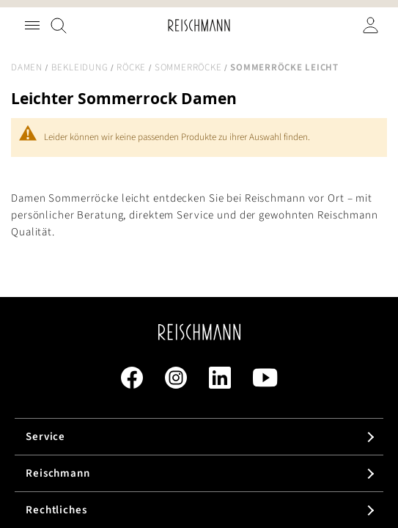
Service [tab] (45, 436)
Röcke (131, 67)
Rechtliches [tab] (56, 510)
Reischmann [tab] (58, 473)
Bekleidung (79, 67)
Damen (27, 67)
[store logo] (199, 25)
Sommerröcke (188, 67)
